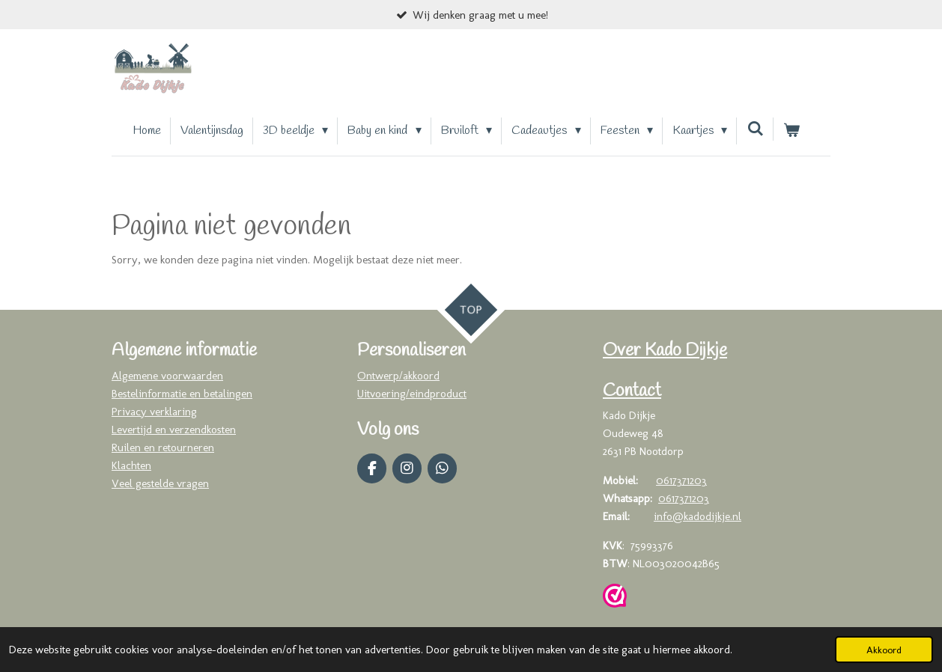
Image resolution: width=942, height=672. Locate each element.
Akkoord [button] (884, 650)
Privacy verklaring (154, 411)
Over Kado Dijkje (665, 351)
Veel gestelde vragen (160, 483)
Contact (632, 391)
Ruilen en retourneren (163, 447)
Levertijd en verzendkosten (174, 429)
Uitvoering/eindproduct (412, 393)
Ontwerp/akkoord (398, 375)
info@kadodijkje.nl (697, 516)
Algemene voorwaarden (167, 375)
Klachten (131, 465)
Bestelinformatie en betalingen (182, 393)
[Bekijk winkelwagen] (791, 130)
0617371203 (681, 480)
